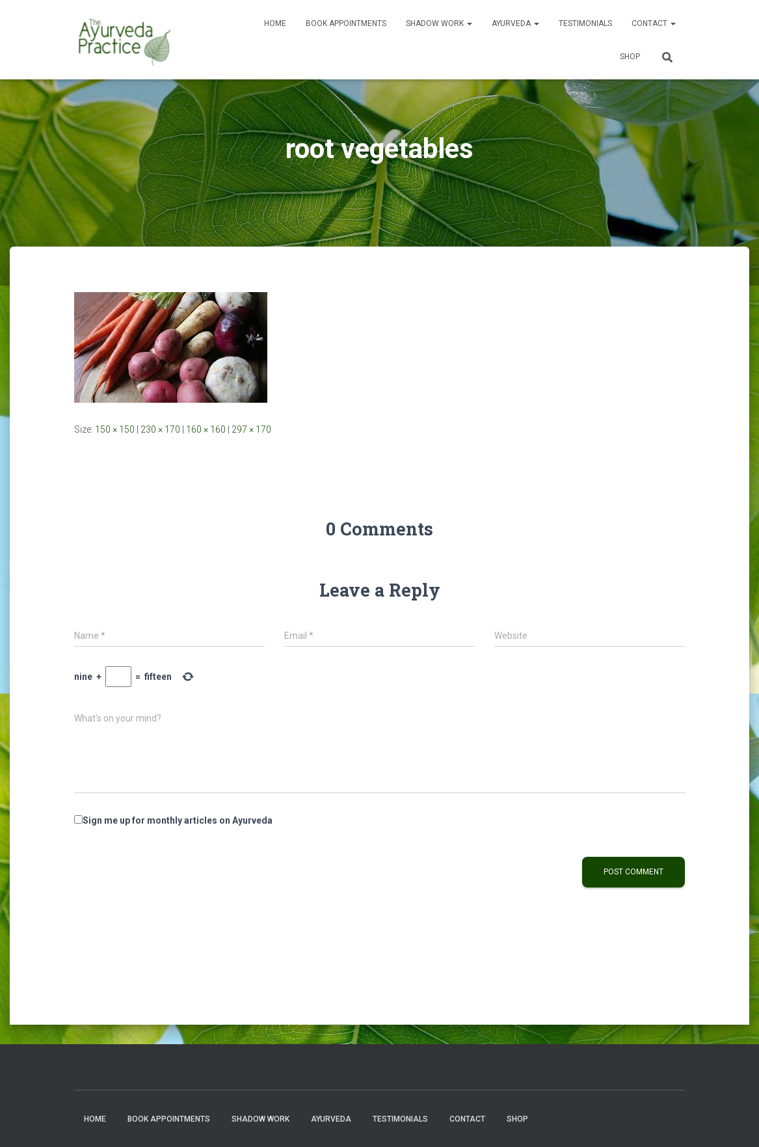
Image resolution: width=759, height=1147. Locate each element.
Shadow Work (439, 23)
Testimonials (585, 23)
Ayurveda (515, 23)
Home (275, 23)
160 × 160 (206, 429)
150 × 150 (115, 429)
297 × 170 (251, 429)
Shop (630, 56)
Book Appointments (346, 23)
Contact (654, 23)
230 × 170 (160, 429)
